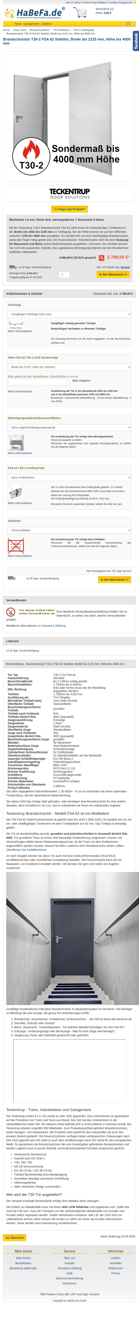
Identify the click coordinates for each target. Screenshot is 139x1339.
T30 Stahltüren (61, 30)
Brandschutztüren (40, 30)
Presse (115, 1273)
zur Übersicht (15, 1237)
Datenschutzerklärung (69, 1278)
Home (6, 30)
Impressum (69, 1283)
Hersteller (116, 1263)
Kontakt (69, 1263)
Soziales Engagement (120, 2)
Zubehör (46, 23)
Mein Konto (23, 1258)
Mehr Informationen (20, 331)
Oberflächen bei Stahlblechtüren (26, 849)
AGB (70, 1273)
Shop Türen (20, 30)
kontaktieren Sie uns (38, 805)
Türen (18, 23)
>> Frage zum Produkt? (69, 209)
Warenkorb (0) (105, 8)
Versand (126, 571)
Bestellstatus (23, 1263)
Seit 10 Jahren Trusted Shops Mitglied (86, 2)
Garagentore (31, 23)
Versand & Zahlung (54, 625)
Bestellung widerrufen (23, 1268)
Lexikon (115, 1258)
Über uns (69, 1258)
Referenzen (115, 1268)
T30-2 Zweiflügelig (83, 30)
